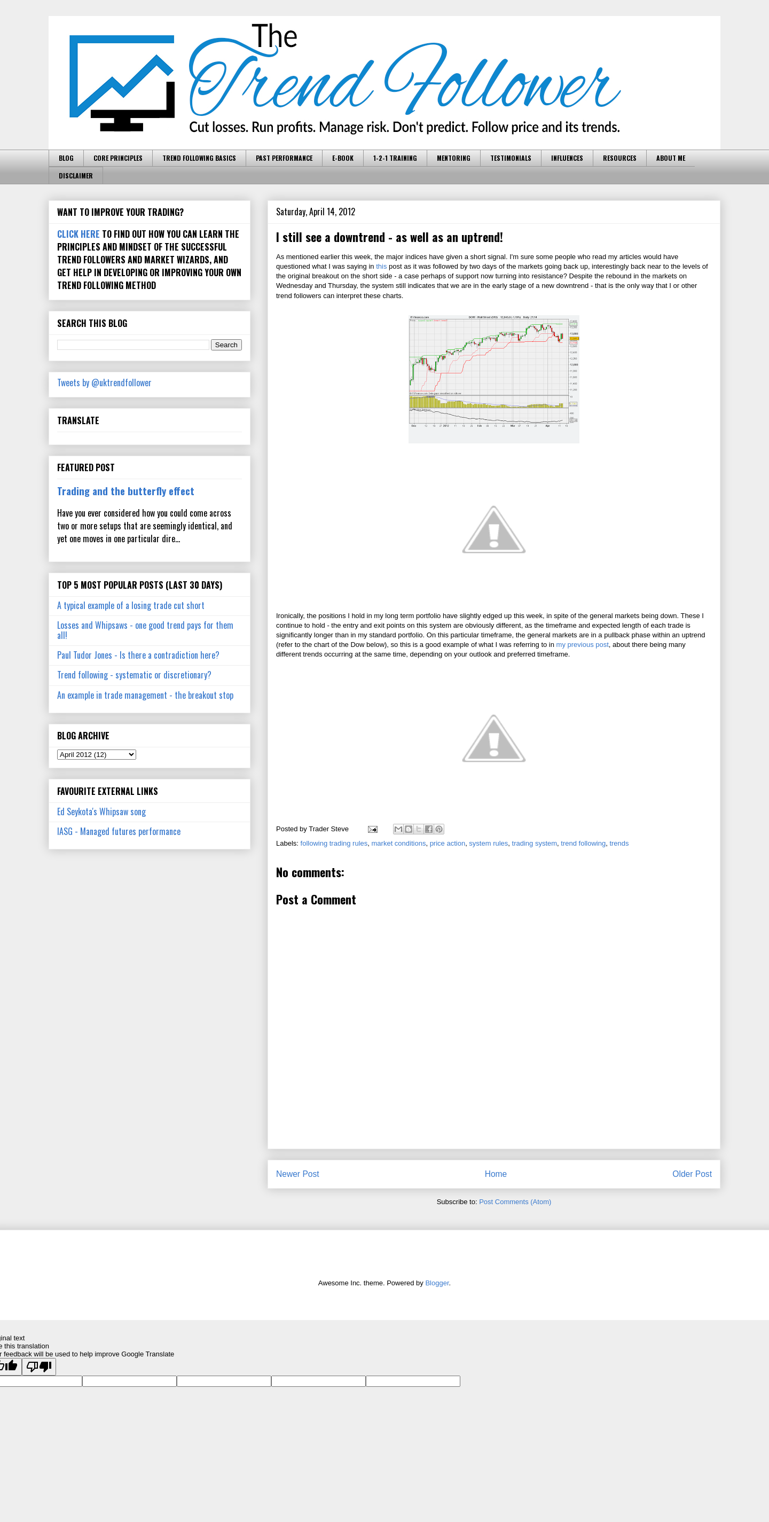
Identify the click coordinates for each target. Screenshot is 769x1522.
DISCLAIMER (76, 175)
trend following (583, 843)
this (381, 266)
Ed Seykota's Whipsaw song (101, 811)
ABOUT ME (670, 157)
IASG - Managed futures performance (119, 831)
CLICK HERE (78, 234)
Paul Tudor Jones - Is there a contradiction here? (138, 655)
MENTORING (453, 157)
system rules (488, 843)
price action (447, 843)
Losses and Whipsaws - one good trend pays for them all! (145, 630)
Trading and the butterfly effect (125, 490)
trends (619, 843)
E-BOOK (343, 157)
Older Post (692, 1173)
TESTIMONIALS (510, 157)
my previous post (582, 645)
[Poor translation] (39, 1367)
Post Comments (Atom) (515, 1202)
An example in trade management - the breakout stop (145, 695)
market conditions (399, 843)
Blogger (437, 1283)
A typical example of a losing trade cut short (131, 605)
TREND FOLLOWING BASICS (199, 157)
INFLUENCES (567, 157)
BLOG (66, 157)
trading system (535, 843)
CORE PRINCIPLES (118, 157)
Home (496, 1173)
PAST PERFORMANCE (284, 157)
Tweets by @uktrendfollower (104, 382)
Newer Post (297, 1173)
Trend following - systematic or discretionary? (134, 674)
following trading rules (334, 843)
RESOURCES (620, 157)
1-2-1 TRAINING (395, 157)
